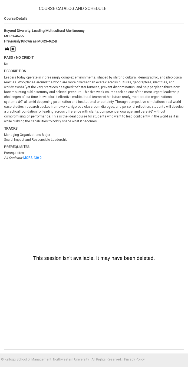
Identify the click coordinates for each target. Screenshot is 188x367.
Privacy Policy (134, 359)
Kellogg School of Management (28, 359)
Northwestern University (71, 359)
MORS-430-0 (32, 158)
